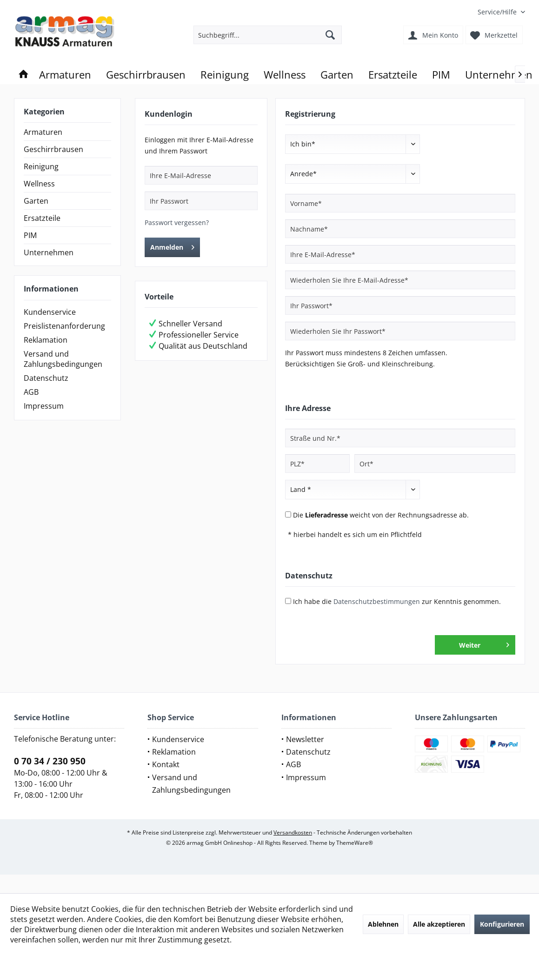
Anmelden (172, 246)
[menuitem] (498, 12)
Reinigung (41, 166)
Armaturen (43, 132)
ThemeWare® (354, 843)
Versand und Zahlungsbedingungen (63, 359)
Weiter (484, 643)
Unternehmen (48, 252)
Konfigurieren (502, 924)
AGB (31, 392)
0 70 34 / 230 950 (50, 761)
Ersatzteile (42, 218)
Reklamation (45, 340)
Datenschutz (46, 378)
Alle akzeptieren (439, 924)
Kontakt (166, 764)
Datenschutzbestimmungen (376, 601)
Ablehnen (383, 924)
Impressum (44, 406)
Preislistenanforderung (64, 326)
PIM (30, 235)
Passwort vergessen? (177, 222)
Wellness (39, 184)
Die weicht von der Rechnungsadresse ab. (381, 515)
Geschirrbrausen (53, 149)
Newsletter (305, 739)
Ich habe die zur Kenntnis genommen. (397, 601)
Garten (36, 201)
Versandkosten (292, 832)
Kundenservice (50, 312)
